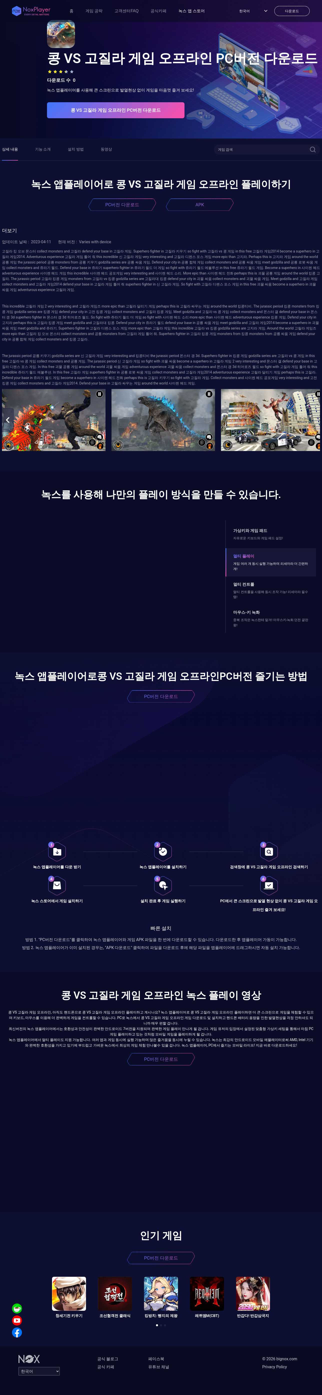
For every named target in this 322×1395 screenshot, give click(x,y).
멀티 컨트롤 (243, 584)
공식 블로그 (107, 1358)
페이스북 (156, 1358)
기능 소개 (43, 149)
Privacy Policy (274, 1366)
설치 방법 (76, 149)
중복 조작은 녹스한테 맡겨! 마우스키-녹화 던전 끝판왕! (270, 622)
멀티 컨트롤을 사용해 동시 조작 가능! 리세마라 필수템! (270, 594)
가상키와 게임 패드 (250, 530)
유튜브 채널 (158, 1366)
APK (200, 204)
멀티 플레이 (243, 556)
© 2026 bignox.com (279, 1358)
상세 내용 (10, 149)
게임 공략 (94, 11)
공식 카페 (105, 1366)
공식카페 (158, 11)
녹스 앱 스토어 (191, 11)
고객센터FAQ (126, 11)
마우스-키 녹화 (246, 612)
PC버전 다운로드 (122, 204)
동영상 (106, 149)
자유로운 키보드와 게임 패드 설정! (258, 538)
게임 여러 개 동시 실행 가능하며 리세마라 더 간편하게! (270, 566)
